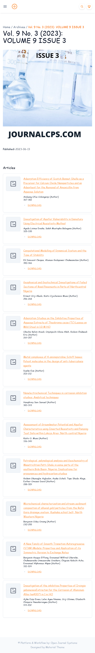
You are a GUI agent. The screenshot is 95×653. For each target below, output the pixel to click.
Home (6, 27)
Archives (19, 27)
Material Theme (55, 647)
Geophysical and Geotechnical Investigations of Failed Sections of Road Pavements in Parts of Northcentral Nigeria (55, 287)
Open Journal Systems (64, 643)
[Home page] (14, 6)
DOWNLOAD (35, 205)
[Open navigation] (5, 6)
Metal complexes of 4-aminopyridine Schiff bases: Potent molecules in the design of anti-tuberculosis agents (53, 361)
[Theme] (89, 6)
